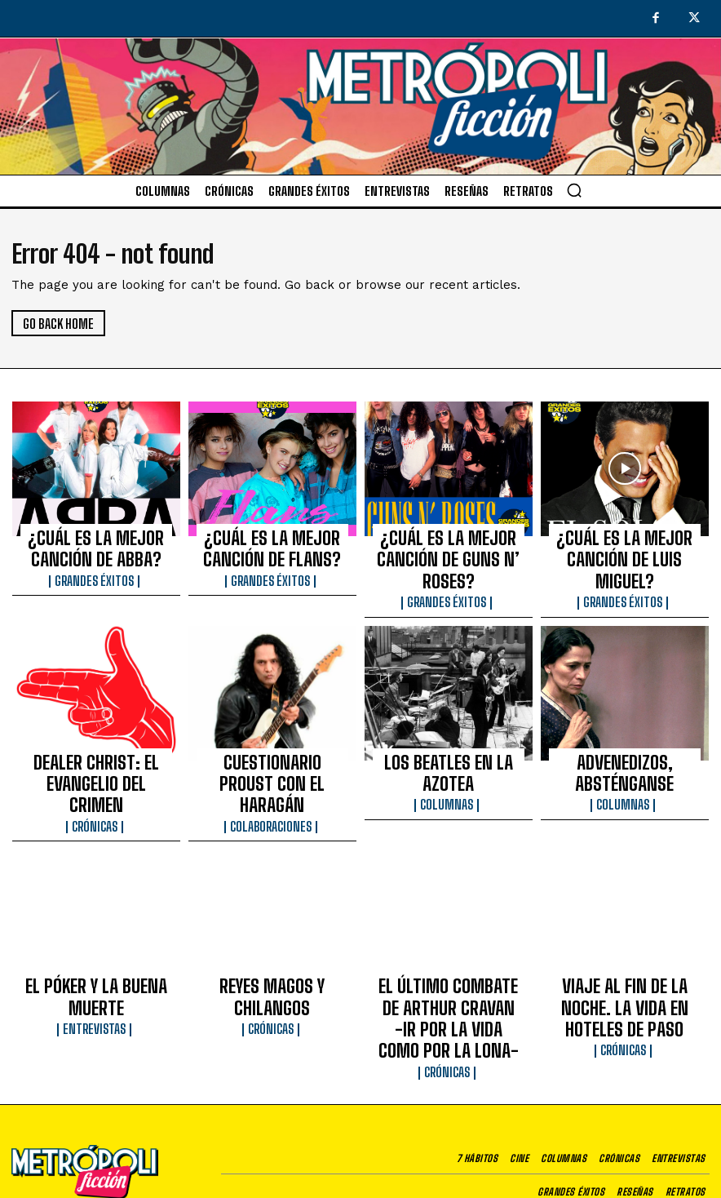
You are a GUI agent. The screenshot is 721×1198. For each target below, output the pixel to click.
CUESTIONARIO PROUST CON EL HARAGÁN (272, 728)
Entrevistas (96, 926)
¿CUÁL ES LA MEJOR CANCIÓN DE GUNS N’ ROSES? (448, 542)
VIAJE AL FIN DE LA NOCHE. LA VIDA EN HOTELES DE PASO (625, 916)
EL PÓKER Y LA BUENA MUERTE (95, 909)
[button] (574, 190)
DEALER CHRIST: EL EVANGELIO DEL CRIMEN (96, 728)
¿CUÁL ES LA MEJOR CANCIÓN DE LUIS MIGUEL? (624, 542)
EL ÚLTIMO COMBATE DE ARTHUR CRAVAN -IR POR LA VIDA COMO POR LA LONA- (448, 924)
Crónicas (96, 753)
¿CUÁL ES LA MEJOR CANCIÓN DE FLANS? (272, 542)
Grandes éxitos (95, 566)
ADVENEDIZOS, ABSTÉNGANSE (625, 721)
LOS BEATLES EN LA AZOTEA (448, 721)
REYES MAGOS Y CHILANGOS (272, 909)
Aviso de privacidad (478, 1162)
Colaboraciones (272, 753)
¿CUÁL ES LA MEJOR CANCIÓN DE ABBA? (95, 542)
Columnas (448, 738)
